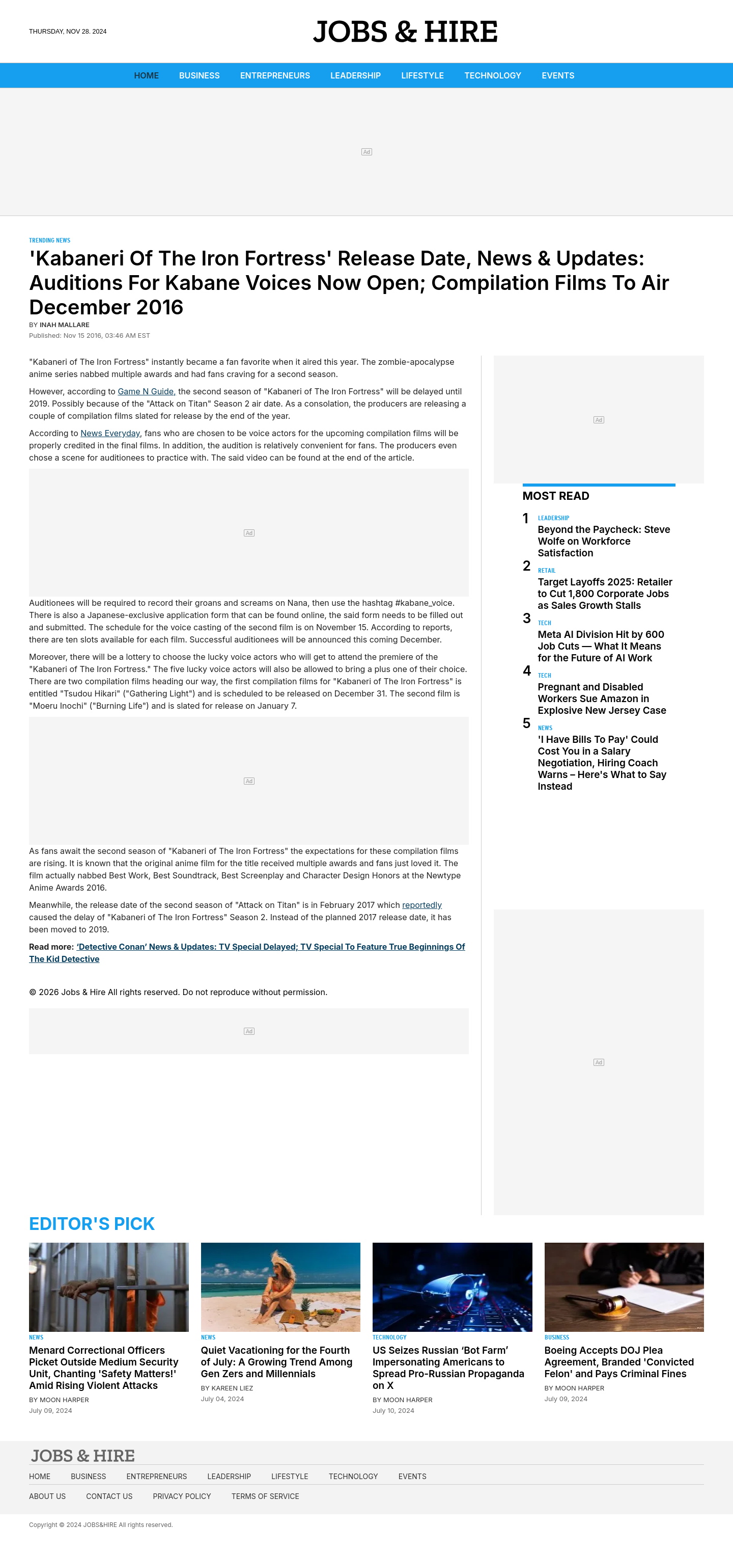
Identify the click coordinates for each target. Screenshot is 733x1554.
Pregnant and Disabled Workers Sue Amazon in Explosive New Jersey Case (602, 698)
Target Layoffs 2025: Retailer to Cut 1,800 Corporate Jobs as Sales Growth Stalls (605, 593)
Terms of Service (265, 1496)
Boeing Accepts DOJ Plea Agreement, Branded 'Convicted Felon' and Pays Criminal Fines (619, 1362)
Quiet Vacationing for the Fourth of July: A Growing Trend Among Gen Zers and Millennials (277, 1362)
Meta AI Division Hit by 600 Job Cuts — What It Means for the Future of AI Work (601, 646)
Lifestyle (422, 75)
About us (47, 1496)
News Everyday (110, 433)
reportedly (422, 905)
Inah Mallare (65, 324)
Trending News (49, 240)
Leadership (355, 75)
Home (146, 75)
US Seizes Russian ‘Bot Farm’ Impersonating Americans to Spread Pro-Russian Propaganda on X (448, 1368)
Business (199, 75)
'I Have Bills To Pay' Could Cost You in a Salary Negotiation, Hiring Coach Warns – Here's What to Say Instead (602, 763)
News (545, 728)
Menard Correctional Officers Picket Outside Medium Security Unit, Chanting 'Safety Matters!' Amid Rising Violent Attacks (104, 1368)
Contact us (109, 1496)
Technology (492, 75)
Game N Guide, (147, 391)
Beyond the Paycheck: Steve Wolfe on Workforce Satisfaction (604, 541)
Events (558, 75)
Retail (547, 570)
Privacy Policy (182, 1496)
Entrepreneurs (275, 75)
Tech (544, 623)
